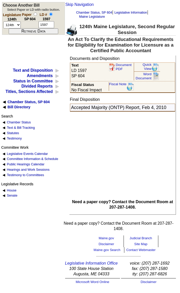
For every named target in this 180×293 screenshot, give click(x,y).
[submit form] (33, 31)
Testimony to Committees (25, 175)
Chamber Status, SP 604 (94, 12)
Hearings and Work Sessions (28, 169)
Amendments (40, 75)
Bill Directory (18, 107)
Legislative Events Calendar (27, 154)
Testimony (14, 138)
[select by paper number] (35, 14)
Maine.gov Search (107, 250)
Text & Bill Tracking (21, 127)
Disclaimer (106, 244)
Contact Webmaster (141, 250)
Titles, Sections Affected (29, 91)
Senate (12, 195)
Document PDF (123, 67)
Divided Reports (37, 86)
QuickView (147, 67)
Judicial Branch (140, 238)
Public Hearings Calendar (25, 164)
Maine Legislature (92, 16)
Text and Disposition (33, 70)
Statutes (13, 133)
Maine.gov (106, 238)
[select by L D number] (51, 14)
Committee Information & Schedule (32, 159)
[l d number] (46, 24)
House (11, 190)
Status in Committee (33, 81)
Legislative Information (130, 12)
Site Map (140, 244)
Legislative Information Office (91, 263)
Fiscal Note (117, 84)
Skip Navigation (79, 4)
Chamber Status (19, 122)
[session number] (12, 24)
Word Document (143, 76)
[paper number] (30, 24)
